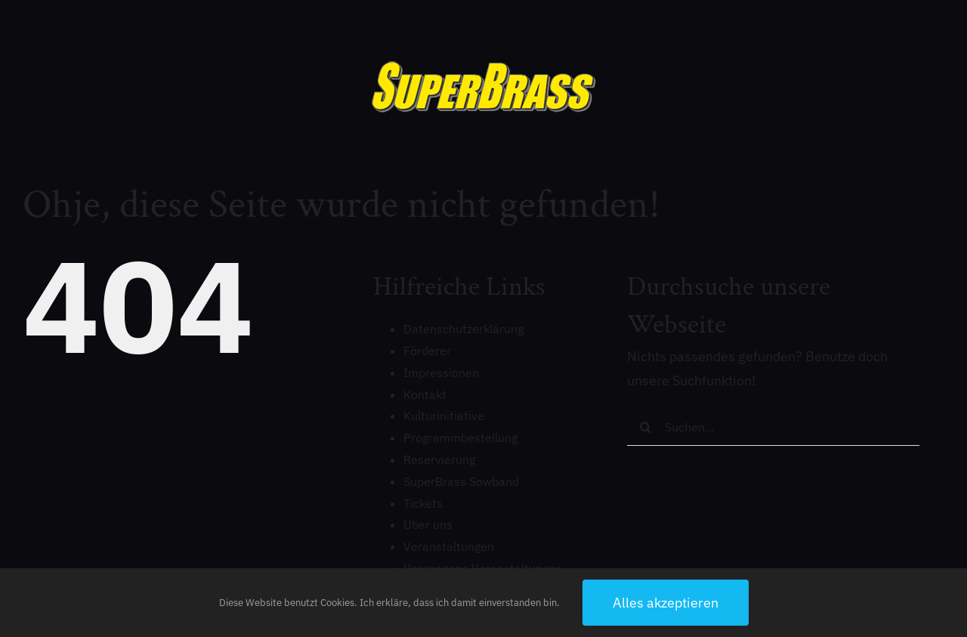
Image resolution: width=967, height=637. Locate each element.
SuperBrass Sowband (461, 481)
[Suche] (646, 427)
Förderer (427, 350)
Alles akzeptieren (665, 602)
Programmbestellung (460, 437)
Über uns (428, 524)
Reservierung (439, 459)
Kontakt (424, 394)
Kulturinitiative (443, 415)
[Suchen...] (773, 427)
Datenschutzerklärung (463, 328)
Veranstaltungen (448, 546)
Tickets (423, 503)
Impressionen (441, 372)
